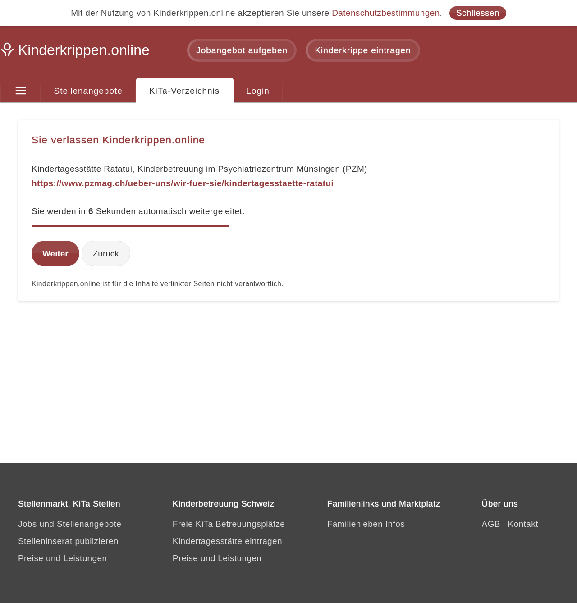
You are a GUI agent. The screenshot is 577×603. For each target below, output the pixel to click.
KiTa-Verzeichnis (184, 91)
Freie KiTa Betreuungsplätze (229, 524)
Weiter (55, 253)
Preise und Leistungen (62, 558)
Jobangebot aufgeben (242, 50)
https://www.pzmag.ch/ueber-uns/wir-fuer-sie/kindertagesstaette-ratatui (183, 183)
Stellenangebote (88, 91)
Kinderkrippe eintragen (363, 50)
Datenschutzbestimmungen (386, 13)
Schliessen (477, 13)
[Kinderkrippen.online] (76, 52)
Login (258, 91)
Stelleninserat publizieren (68, 541)
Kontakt (523, 524)
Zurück (106, 253)
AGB (491, 524)
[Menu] (20, 91)
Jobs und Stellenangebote (69, 524)
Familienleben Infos (366, 524)
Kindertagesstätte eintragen (227, 541)
